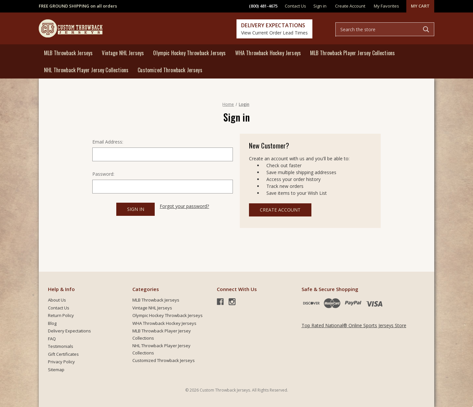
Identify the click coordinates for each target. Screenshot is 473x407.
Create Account (280, 210)
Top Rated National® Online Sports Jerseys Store (354, 325)
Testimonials (60, 346)
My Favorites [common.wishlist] (386, 6)
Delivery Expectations (69, 331)
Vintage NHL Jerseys (123, 53)
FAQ (52, 339)
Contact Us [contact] (295, 6)
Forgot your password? (184, 206)
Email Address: (107, 142)
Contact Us (58, 308)
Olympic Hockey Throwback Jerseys (189, 53)
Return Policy (61, 315)
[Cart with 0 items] (420, 6)
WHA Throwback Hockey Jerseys (268, 53)
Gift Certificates (63, 354)
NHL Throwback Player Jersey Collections (86, 70)
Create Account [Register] (350, 6)
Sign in (320, 6)
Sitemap (56, 370)
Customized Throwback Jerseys (170, 70)
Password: (103, 174)
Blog (52, 323)
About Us (57, 300)
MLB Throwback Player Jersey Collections (352, 53)
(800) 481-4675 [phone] (263, 6)
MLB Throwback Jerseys (68, 53)
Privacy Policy (61, 362)
